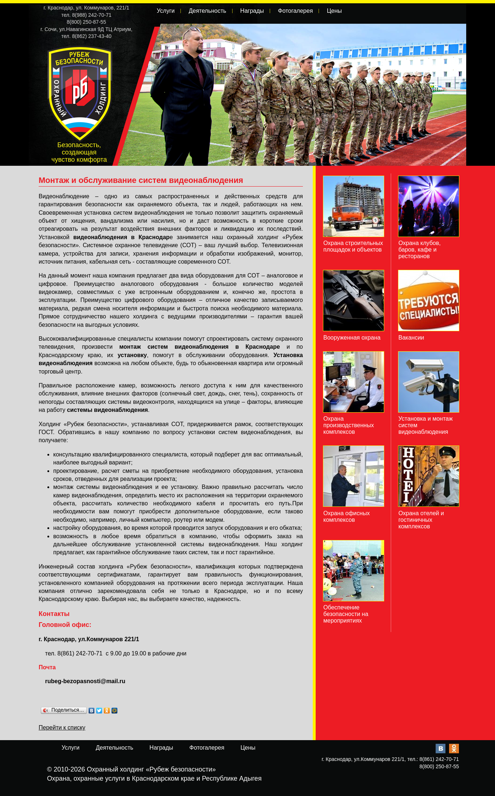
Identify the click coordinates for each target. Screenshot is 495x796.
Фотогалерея (295, 11)
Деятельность (207, 11)
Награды (252, 11)
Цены (334, 11)
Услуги (166, 11)
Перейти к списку (62, 727)
